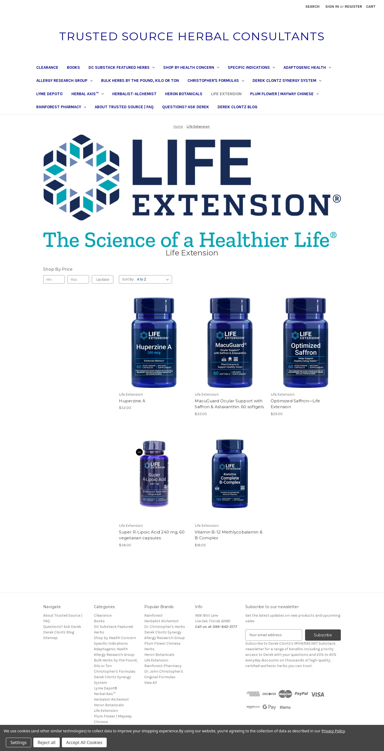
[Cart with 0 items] (370, 6)
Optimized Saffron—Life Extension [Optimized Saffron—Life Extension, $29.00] (295, 403)
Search (312, 6)
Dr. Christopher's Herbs (164, 626)
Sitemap (50, 638)
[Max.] (78, 279)
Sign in (332, 6)
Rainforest (153, 615)
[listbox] (154, 279)
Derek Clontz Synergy (162, 632)
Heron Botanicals (183, 93)
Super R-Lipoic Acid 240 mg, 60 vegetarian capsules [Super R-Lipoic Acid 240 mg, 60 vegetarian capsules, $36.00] (152, 535)
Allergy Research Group (64, 80)
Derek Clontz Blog (237, 107)
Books (73, 67)
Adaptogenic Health (307, 67)
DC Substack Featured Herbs (122, 67)
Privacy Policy (333, 730)
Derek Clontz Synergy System (287, 80)
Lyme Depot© (49, 93)
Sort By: (128, 279)
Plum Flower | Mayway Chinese (284, 93)
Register (353, 6)
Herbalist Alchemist (161, 621)
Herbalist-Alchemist (134, 93)
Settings (18, 742)
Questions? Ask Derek (185, 107)
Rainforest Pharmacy (61, 107)
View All (150, 682)
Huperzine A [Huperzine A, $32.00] (132, 400)
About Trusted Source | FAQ (124, 107)
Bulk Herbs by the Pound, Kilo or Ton (140, 80)
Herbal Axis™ (87, 93)
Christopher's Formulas (215, 80)
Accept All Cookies (84, 742)
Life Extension (226, 93)
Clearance (47, 67)
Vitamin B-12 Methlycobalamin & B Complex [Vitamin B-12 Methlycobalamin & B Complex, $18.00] (228, 535)
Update (102, 279)
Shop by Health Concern (191, 67)
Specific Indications (251, 67)
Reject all (46, 742)
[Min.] (54, 279)
